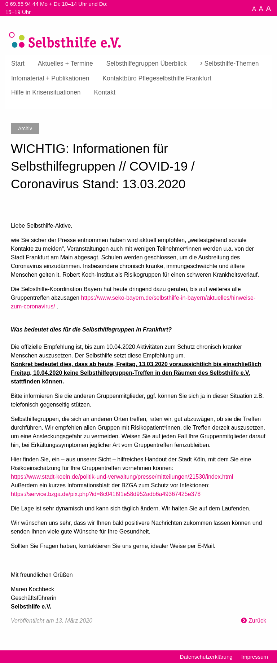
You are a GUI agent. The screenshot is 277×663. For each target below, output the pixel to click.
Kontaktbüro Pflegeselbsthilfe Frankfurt (156, 78)
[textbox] (138, 402)
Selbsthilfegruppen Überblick (146, 63)
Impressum (254, 657)
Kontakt (104, 92)
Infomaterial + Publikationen (50, 78)
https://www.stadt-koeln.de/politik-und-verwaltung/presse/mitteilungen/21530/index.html (122, 477)
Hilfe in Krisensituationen (46, 92)
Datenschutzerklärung (206, 657)
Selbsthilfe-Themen (232, 63)
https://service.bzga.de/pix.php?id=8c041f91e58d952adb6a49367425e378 (106, 494)
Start (18, 63)
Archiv (25, 128)
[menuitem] (17, 64)
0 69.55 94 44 (22, 4)
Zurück (257, 621)
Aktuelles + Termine (65, 63)
